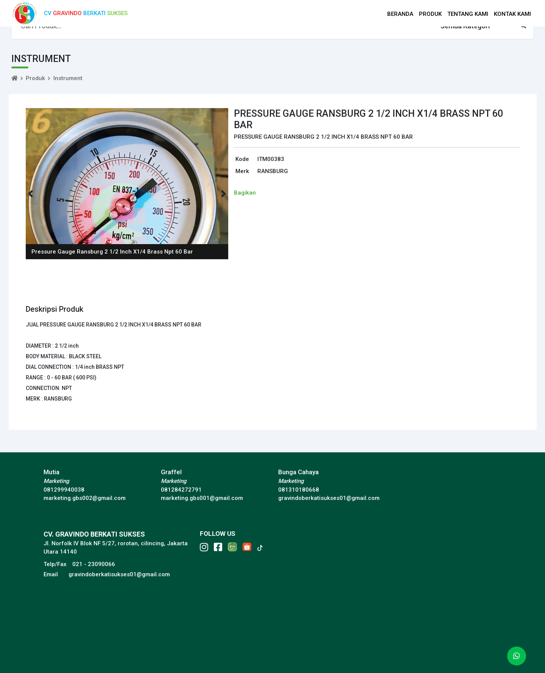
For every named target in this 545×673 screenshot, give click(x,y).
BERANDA (400, 14)
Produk (35, 78)
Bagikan (245, 192)
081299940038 (64, 489)
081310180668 (298, 489)
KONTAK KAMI (512, 14)
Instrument (68, 78)
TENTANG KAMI (467, 14)
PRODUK (430, 14)
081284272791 (181, 489)
